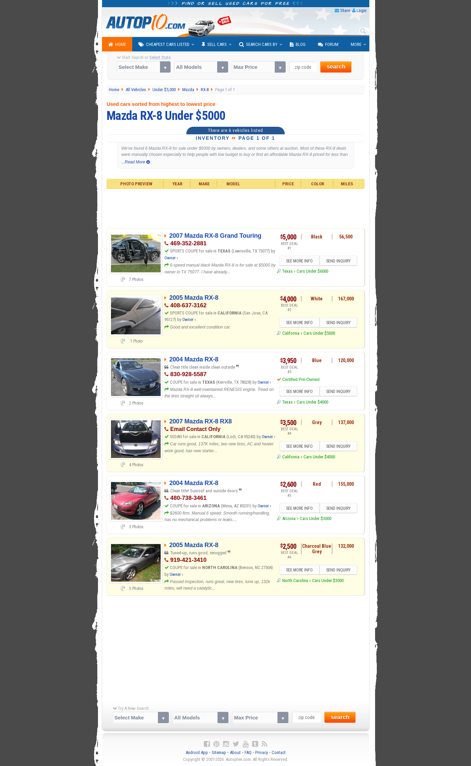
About (235, 752)
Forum (328, 44)
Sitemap (219, 752)
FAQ (248, 752)
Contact (279, 752)
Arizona (289, 518)
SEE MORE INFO (299, 261)
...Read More (135, 162)
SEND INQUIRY (338, 261)
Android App (197, 752)
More (356, 44)
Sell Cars (214, 44)
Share (345, 10)
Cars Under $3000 (315, 518)
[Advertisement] (235, 207)
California (290, 333)
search (335, 66)
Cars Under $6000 (312, 271)
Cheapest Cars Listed (163, 44)
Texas (287, 271)
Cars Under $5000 (319, 333)
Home (117, 44)
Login (362, 10)
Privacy (261, 752)
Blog (298, 44)
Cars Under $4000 (312, 402)
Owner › (171, 257)
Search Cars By (258, 44)
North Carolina (295, 580)
